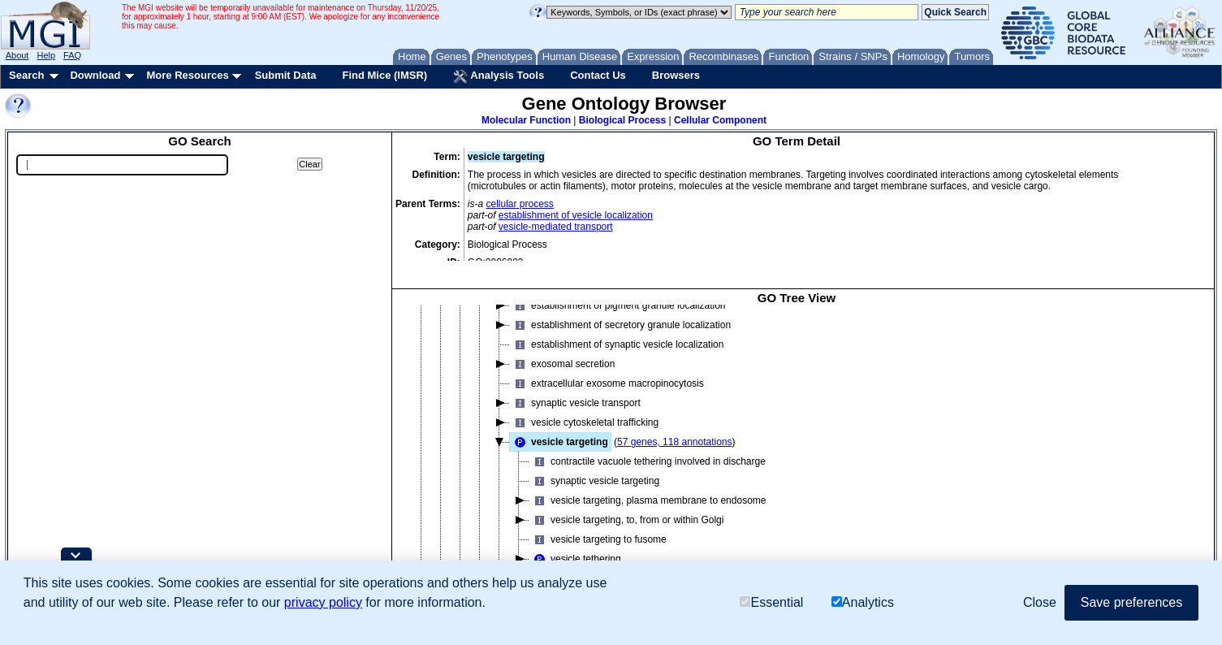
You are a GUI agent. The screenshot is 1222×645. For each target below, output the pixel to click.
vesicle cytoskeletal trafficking (584, 421)
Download (95, 75)
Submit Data (286, 75)
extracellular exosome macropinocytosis (607, 382)
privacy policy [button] (323, 602)
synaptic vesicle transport (575, 401)
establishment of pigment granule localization (617, 304)
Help (46, 55)
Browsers (676, 75)
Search (26, 75)
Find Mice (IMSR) (384, 75)
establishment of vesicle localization (576, 215)
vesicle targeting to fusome (598, 538)
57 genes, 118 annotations (674, 440)
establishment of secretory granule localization (620, 323)
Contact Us (598, 75)
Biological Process (622, 120)
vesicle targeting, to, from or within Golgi (626, 518)
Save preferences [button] (1131, 602)
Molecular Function (526, 120)
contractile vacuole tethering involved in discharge (647, 460)
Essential (771, 602)
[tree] (796, 451)
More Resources (187, 75)
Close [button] (1039, 602)
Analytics (862, 602)
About (17, 55)
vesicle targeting (559, 440)
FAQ (72, 55)
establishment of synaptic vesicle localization (616, 343)
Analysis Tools (498, 76)
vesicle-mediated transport (556, 226)
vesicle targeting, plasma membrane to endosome (647, 499)
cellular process (520, 204)
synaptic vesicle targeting (594, 479)
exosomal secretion (562, 362)
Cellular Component (720, 120)
